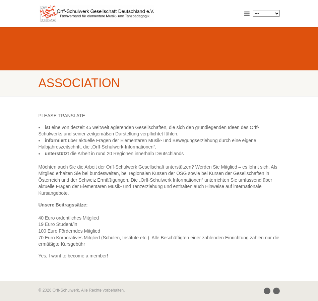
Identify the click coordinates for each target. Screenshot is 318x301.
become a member (87, 255)
